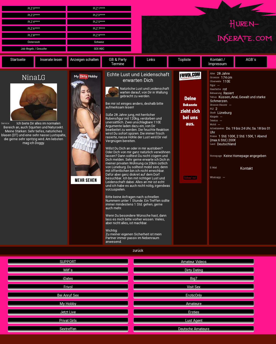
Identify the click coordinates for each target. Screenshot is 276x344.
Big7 (193, 278)
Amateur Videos (193, 262)
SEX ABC (99, 48)
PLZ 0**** (34, 8)
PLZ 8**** (34, 35)
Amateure (193, 304)
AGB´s (251, 59)
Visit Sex (194, 287)
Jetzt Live (68, 312)
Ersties (193, 312)
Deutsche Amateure (193, 329)
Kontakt (246, 168)
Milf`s (68, 270)
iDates (68, 278)
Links (151, 59)
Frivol (68, 287)
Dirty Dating (194, 270)
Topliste (184, 59)
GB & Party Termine (118, 61)
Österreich (34, 42)
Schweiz (99, 42)
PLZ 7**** (99, 28)
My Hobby (68, 304)
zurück (138, 250)
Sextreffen (68, 329)
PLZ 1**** (99, 8)
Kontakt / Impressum (217, 61)
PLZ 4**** (34, 21)
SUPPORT (68, 262)
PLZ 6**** (34, 28)
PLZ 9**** (99, 35)
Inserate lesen (51, 59)
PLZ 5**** (99, 21)
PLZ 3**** (99, 15)
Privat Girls (68, 320)
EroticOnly (194, 295)
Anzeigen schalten (84, 59)
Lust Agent (193, 320)
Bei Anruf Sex (68, 295)
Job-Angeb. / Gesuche (34, 48)
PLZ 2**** (34, 15)
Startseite (17, 59)
